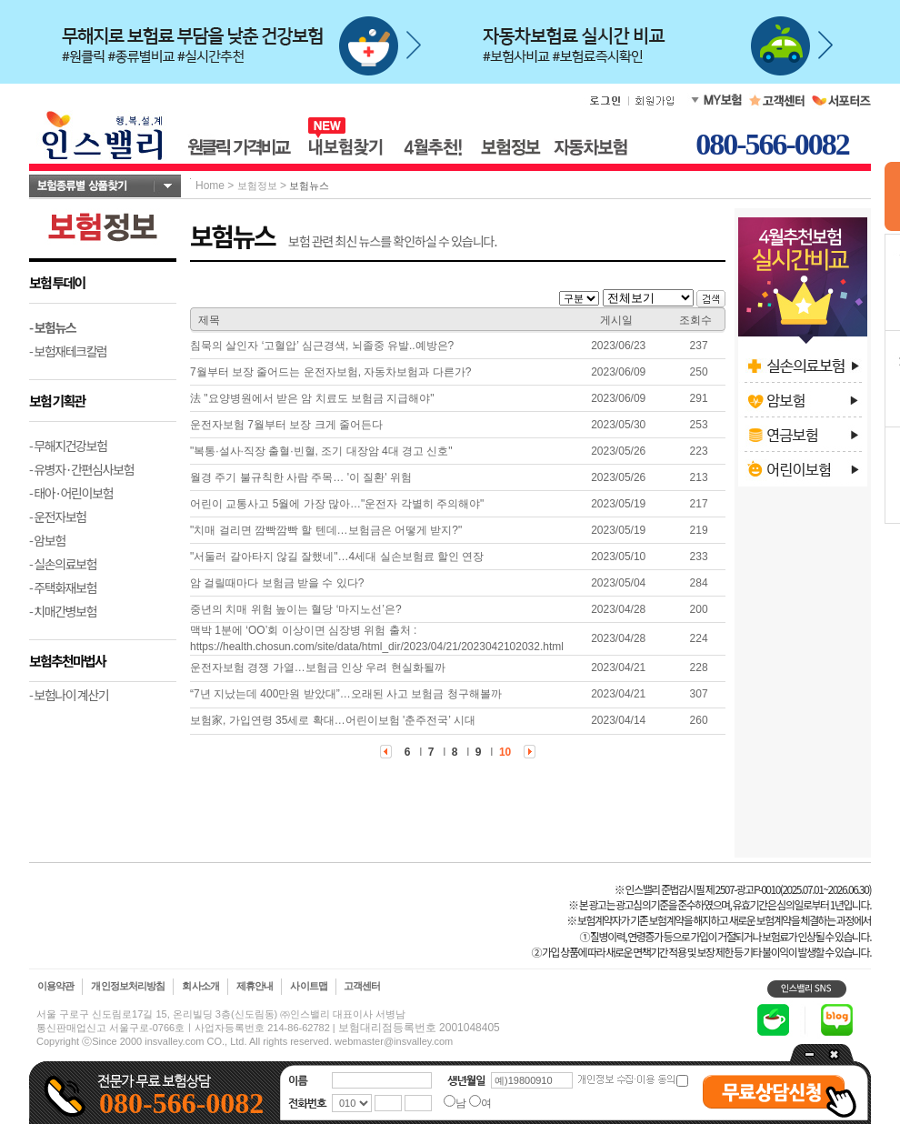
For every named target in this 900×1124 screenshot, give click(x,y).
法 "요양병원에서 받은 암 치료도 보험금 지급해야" (312, 398)
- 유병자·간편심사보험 (81, 469)
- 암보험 (47, 540)
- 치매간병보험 (62, 611)
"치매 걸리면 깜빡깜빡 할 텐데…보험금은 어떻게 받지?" (326, 530)
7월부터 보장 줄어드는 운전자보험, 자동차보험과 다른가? (330, 372)
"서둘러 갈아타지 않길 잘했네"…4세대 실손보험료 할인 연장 (337, 556)
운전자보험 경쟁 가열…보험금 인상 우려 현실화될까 (317, 667)
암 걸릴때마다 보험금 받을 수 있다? (277, 583)
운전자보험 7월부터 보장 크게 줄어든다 (286, 424)
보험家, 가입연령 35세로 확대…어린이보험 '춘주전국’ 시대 (332, 720)
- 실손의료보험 (62, 564)
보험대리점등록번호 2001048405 (419, 1027)
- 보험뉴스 (52, 327)
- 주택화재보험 (62, 587)
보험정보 (257, 185)
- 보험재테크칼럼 (68, 351)
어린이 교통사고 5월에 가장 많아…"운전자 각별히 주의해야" (337, 503)
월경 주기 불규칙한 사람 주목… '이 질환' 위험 (301, 477)
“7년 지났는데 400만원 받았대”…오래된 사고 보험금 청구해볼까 (346, 693)
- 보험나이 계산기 (68, 695)
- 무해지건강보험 (68, 446)
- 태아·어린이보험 (71, 493)
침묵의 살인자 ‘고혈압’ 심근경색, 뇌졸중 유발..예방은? (322, 345)
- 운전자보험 (57, 516)
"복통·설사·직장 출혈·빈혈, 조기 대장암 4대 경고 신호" (321, 451)
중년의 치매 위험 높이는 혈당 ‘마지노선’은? (296, 609)
